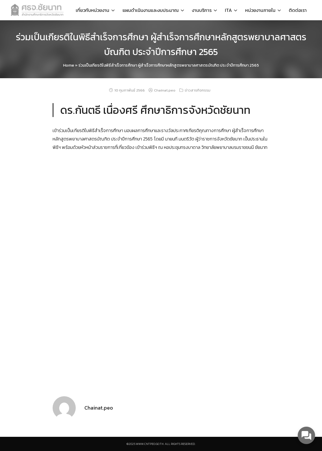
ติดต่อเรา (298, 10)
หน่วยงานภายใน (260, 10)
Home (68, 65)
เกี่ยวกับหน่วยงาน (92, 10)
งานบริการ (202, 10)
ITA (228, 10)
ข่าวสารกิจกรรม (197, 90)
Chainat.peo (164, 90)
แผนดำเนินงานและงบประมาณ (151, 10)
